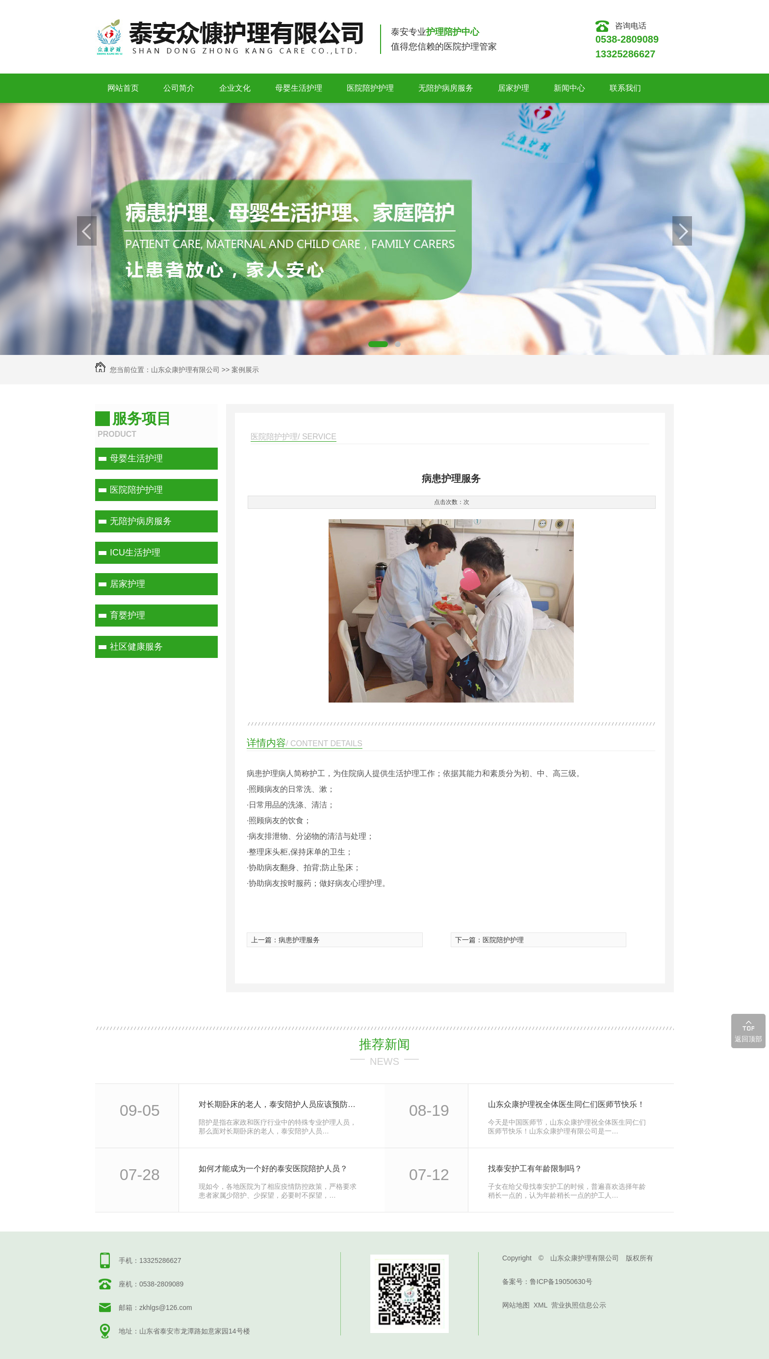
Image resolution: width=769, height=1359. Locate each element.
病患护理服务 (299, 940)
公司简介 (179, 88)
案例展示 (245, 370)
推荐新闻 (384, 1044)
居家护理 (513, 88)
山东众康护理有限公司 (185, 370)
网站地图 (516, 1305)
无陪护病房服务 (445, 88)
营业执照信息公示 (578, 1305)
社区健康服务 (136, 647)
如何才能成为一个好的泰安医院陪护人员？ (273, 1168)
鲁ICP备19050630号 (561, 1281)
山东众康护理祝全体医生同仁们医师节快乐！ (566, 1104)
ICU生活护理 (135, 552)
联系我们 (625, 88)
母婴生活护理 (298, 88)
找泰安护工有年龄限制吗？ (535, 1168)
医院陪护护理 (370, 88)
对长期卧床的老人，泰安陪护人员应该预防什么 (281, 1104)
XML (540, 1305)
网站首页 (123, 88)
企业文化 (235, 88)
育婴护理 (127, 615)
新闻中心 (569, 88)
